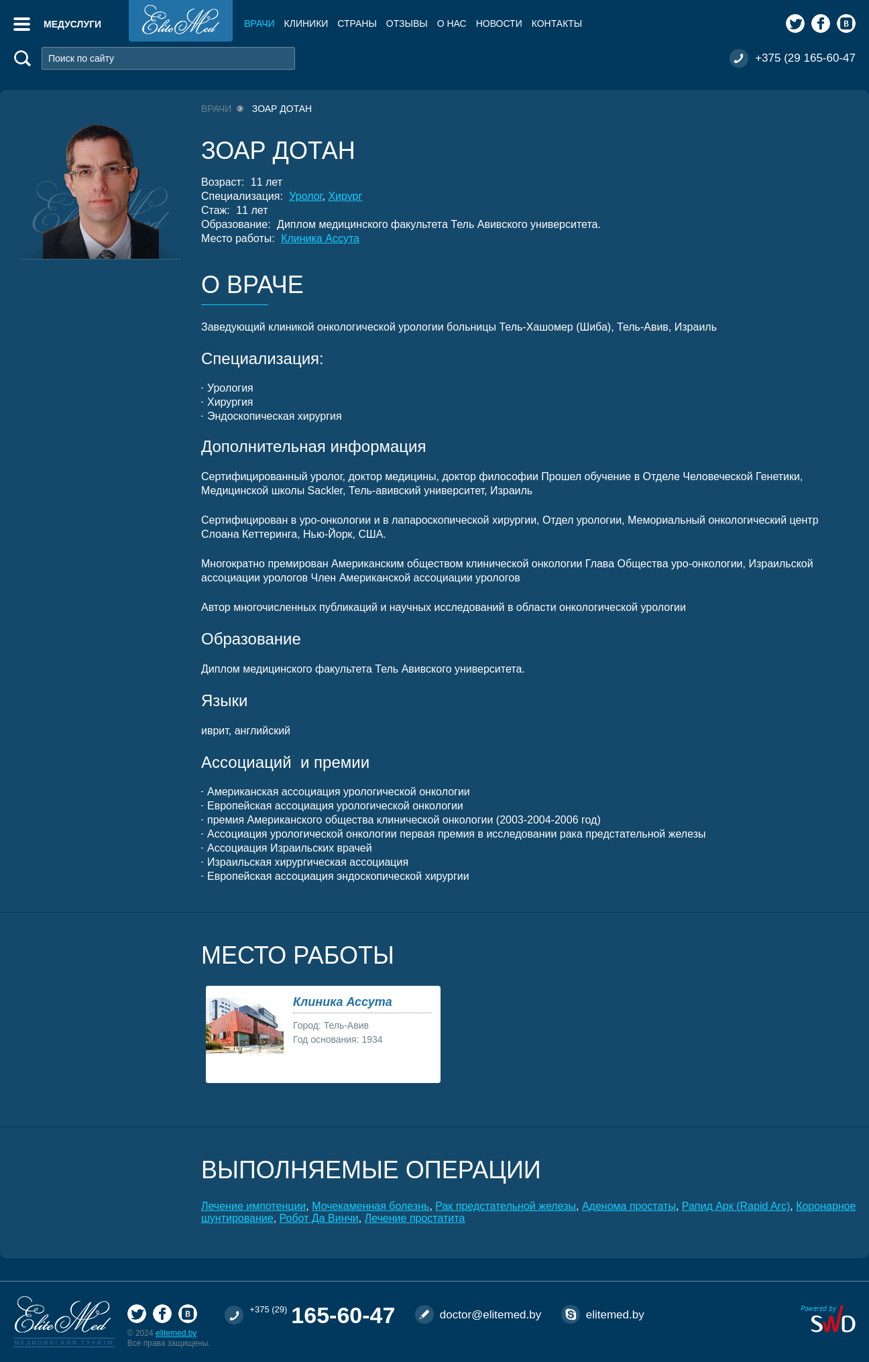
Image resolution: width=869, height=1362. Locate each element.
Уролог (305, 196)
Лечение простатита (415, 1218)
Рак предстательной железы (505, 1206)
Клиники (306, 23)
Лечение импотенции (253, 1206)
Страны (356, 23)
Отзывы (407, 23)
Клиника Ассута (320, 238)
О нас (452, 23)
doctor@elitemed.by (490, 1314)
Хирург (345, 196)
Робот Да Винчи (319, 1218)
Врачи (259, 23)
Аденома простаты (629, 1206)
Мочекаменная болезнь (370, 1206)
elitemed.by (176, 1333)
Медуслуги (72, 24)
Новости (499, 23)
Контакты (557, 23)
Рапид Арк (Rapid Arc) (736, 1206)
